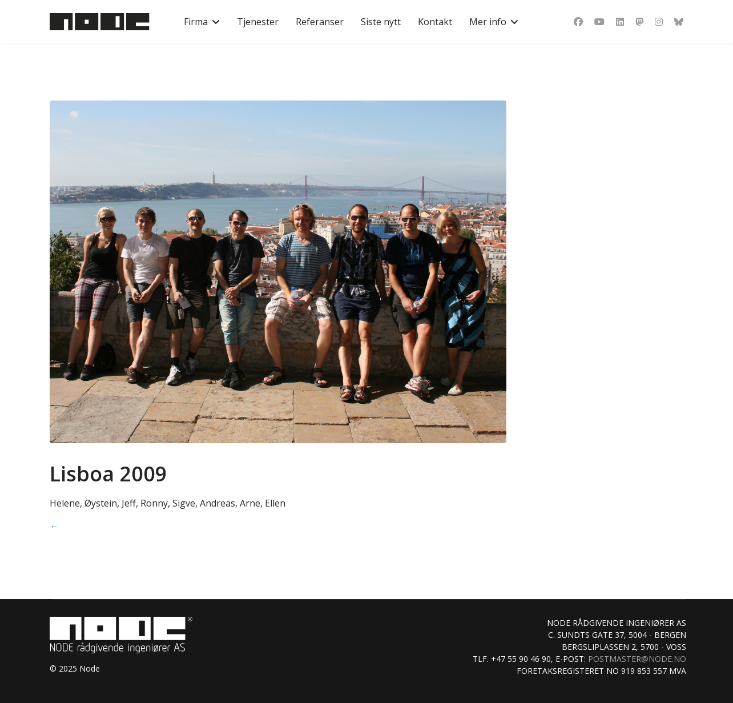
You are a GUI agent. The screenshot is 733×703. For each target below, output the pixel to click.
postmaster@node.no (637, 658)
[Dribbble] (639, 21)
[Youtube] (599, 21)
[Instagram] (659, 21)
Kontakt (435, 21)
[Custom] (678, 21)
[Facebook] (578, 21)
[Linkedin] (620, 21)
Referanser (320, 21)
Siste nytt (381, 21)
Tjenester (258, 21)
